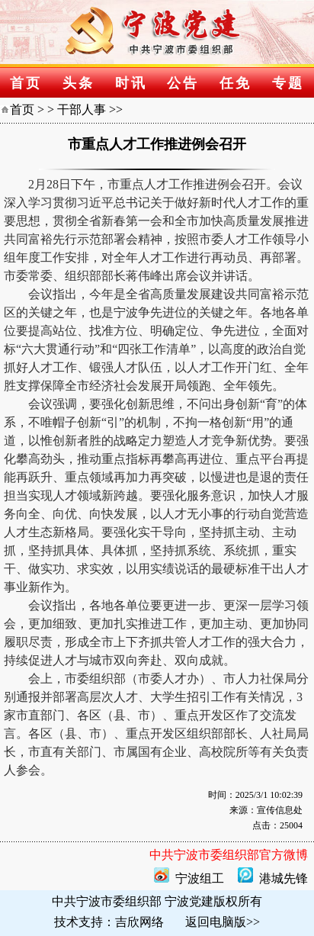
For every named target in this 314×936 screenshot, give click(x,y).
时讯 (131, 83)
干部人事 (81, 109)
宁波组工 (199, 878)
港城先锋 (283, 878)
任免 (235, 83)
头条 (78, 83)
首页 (26, 83)
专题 (288, 83)
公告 (183, 83)
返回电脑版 (215, 921)
